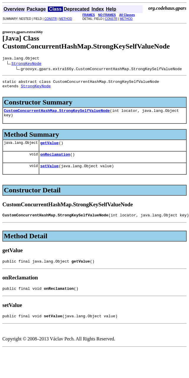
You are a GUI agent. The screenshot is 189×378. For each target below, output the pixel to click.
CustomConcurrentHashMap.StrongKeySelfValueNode (57, 115)
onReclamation (55, 161)
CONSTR (50, 18)
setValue (49, 173)
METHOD (65, 18)
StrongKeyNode (26, 64)
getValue (49, 149)
